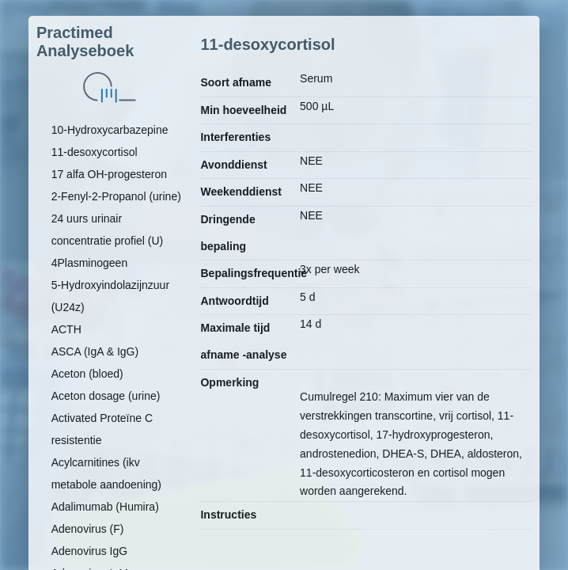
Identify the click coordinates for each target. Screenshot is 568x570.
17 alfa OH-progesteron (109, 174)
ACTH (66, 329)
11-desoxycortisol (94, 152)
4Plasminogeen (89, 262)
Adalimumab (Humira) (105, 506)
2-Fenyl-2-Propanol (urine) (116, 196)
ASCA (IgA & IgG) (95, 351)
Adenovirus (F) (87, 528)
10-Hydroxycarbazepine (110, 130)
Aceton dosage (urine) (106, 396)
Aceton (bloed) (87, 373)
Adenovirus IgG (89, 551)
